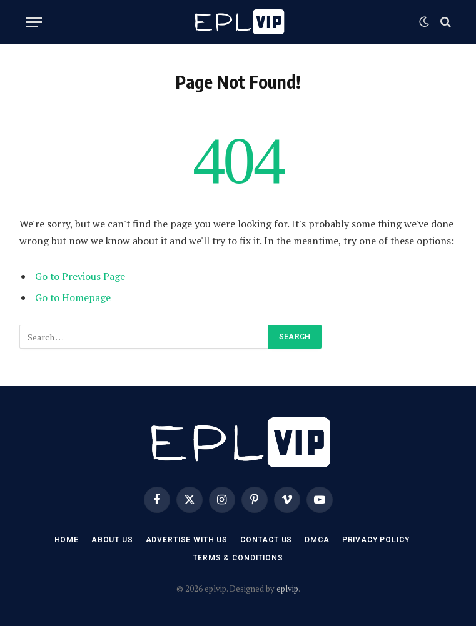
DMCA (317, 539)
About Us (112, 539)
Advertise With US (187, 539)
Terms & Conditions (238, 558)
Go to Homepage (73, 297)
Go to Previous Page (80, 276)
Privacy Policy (376, 539)
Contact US (266, 539)
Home (66, 539)
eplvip (287, 588)
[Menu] (34, 22)
